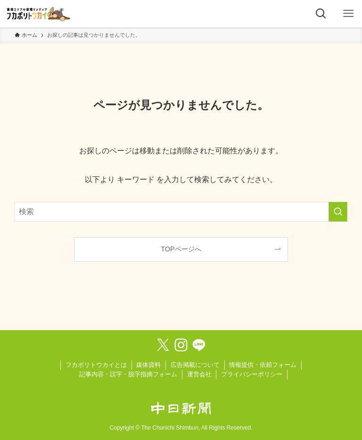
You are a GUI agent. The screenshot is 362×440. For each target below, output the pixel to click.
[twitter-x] (163, 345)
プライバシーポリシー (251, 374)
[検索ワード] (181, 212)
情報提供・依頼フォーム (262, 364)
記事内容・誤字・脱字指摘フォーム (128, 374)
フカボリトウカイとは (96, 364)
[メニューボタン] (348, 13)
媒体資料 (148, 364)
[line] (198, 345)
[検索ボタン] (321, 13)
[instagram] (181, 345)
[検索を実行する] (338, 212)
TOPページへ (181, 249)
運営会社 (199, 374)
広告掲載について (195, 364)
